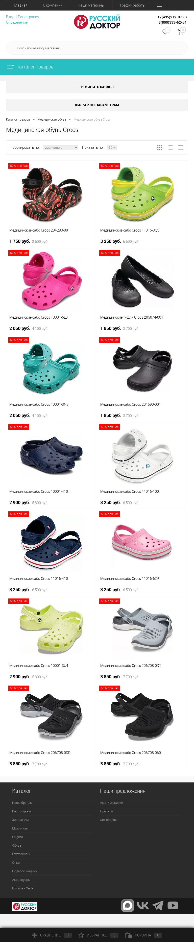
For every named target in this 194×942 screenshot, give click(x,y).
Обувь (16, 845)
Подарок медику (24, 871)
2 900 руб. (28, 502)
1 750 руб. (28, 241)
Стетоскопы (21, 854)
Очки (16, 862)
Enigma (17, 837)
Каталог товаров (30, 66)
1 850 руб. (119, 328)
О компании (52, 5)
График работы (133, 5)
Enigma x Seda (22, 888)
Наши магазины (91, 5)
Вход (10, 17)
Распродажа (21, 811)
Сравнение (52, 935)
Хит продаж (108, 820)
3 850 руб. (119, 677)
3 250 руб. (119, 241)
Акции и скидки (111, 803)
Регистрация (28, 17)
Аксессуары (21, 880)
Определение (17, 22)
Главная (21, 5)
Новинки (106, 811)
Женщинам (20, 820)
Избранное (98, 935)
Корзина (143, 935)
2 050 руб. (28, 328)
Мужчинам (20, 828)
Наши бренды (22, 803)
